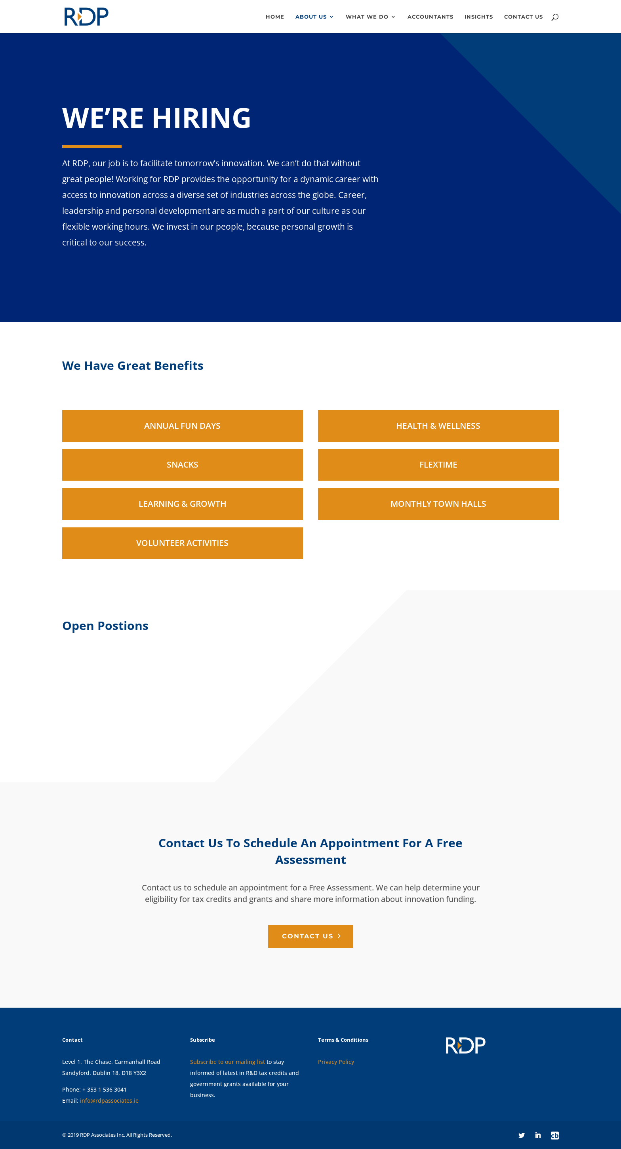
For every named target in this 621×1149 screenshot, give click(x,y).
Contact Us (307, 936)
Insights (479, 17)
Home (275, 17)
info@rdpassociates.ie (109, 1100)
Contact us (523, 17)
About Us (311, 17)
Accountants (430, 17)
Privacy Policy (336, 1061)
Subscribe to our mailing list (227, 1061)
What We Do (367, 17)
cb (555, 1135)
